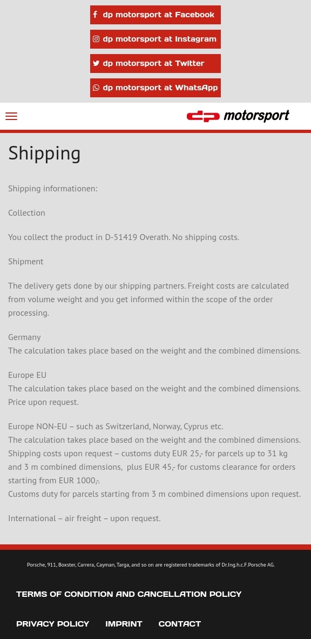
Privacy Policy (52, 624)
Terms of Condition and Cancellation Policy (128, 594)
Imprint (124, 624)
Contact (180, 624)
